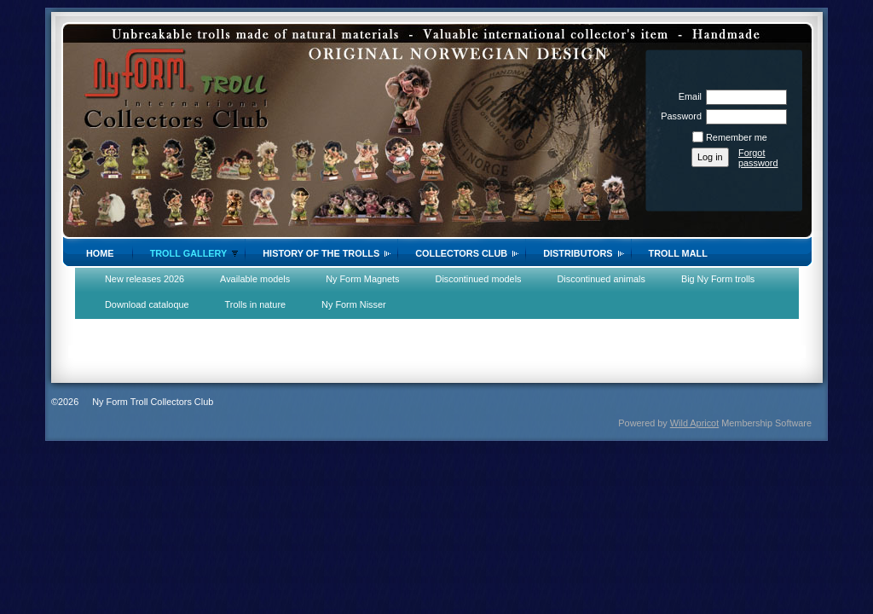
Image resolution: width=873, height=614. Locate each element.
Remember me (736, 137)
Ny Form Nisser (353, 304)
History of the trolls (321, 253)
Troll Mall (678, 253)
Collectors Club (461, 253)
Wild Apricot (694, 423)
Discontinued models (479, 279)
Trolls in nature (255, 304)
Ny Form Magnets (362, 279)
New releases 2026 (144, 279)
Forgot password (758, 158)
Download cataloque (147, 304)
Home (100, 253)
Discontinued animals (601, 279)
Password (678, 116)
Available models (255, 279)
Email (687, 96)
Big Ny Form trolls (717, 279)
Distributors (577, 253)
